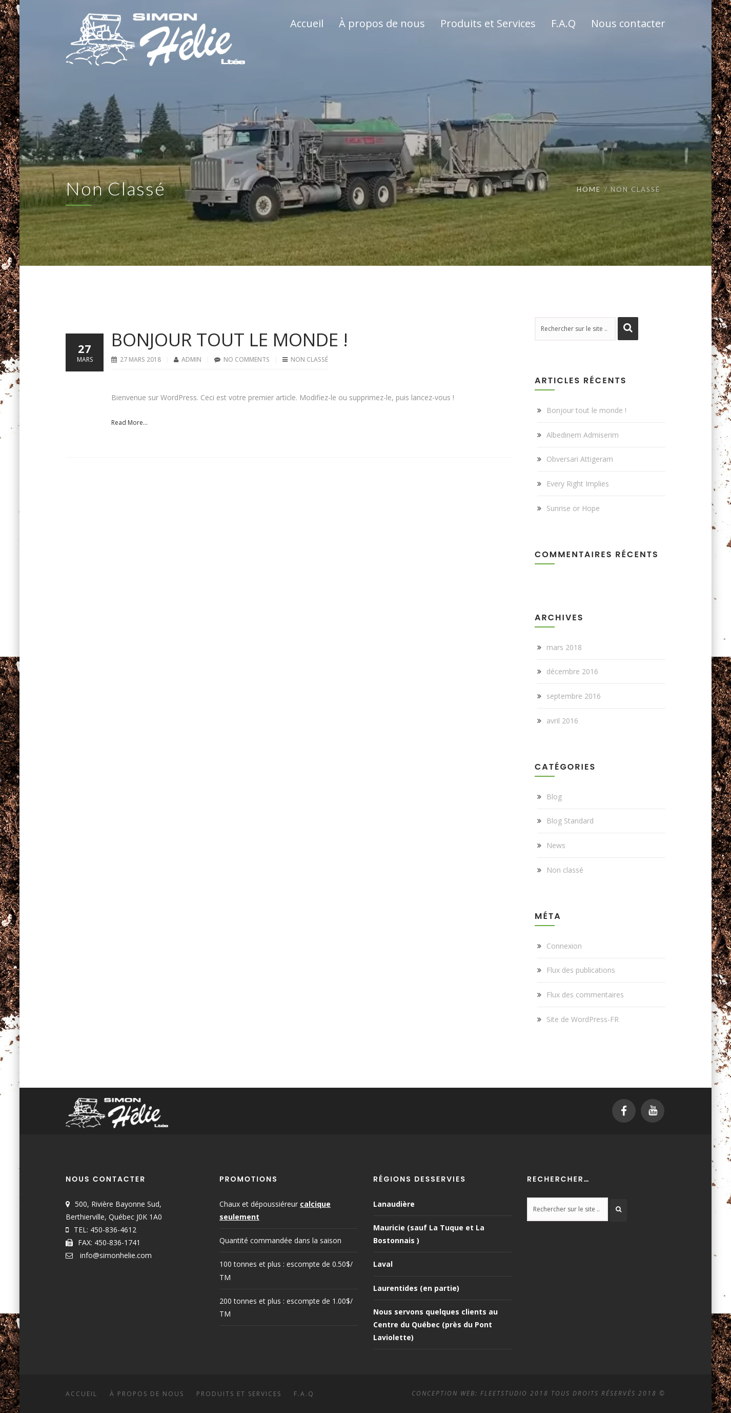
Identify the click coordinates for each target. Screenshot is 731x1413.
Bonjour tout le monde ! (229, 339)
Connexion (564, 946)
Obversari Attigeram (579, 459)
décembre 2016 (572, 671)
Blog (554, 796)
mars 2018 (564, 647)
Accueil (81, 1393)
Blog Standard (570, 821)
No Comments (247, 359)
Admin (192, 359)
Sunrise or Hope (573, 508)
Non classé (309, 359)
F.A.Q (304, 1393)
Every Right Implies (577, 483)
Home (589, 189)
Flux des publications (580, 970)
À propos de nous (147, 1393)
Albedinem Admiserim (582, 435)
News (555, 845)
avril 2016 (562, 720)
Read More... (129, 422)
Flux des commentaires (585, 994)
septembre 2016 (573, 696)
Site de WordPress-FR (582, 1019)
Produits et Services (238, 1393)
